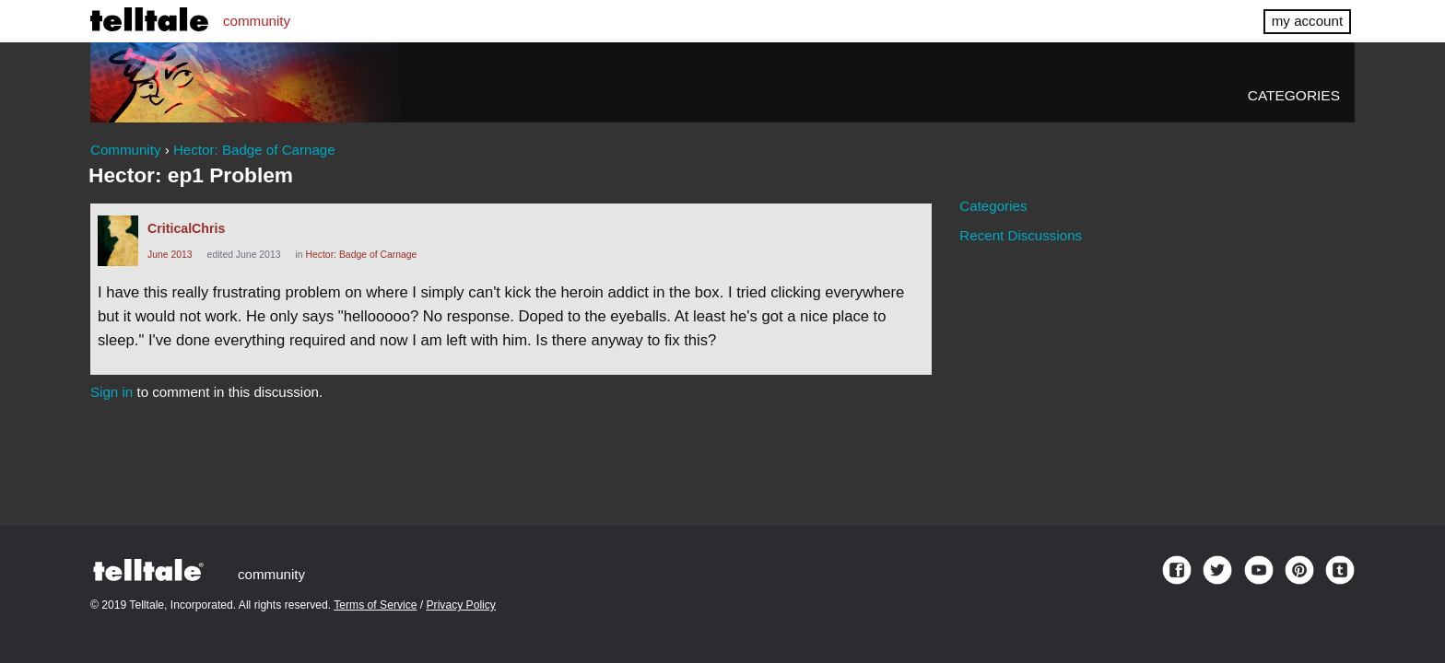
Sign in (111, 392)
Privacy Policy (461, 605)
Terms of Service (375, 605)
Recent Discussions (1020, 235)
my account (1307, 21)
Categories (1294, 95)
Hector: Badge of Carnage (361, 255)
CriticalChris (186, 228)
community (256, 21)
